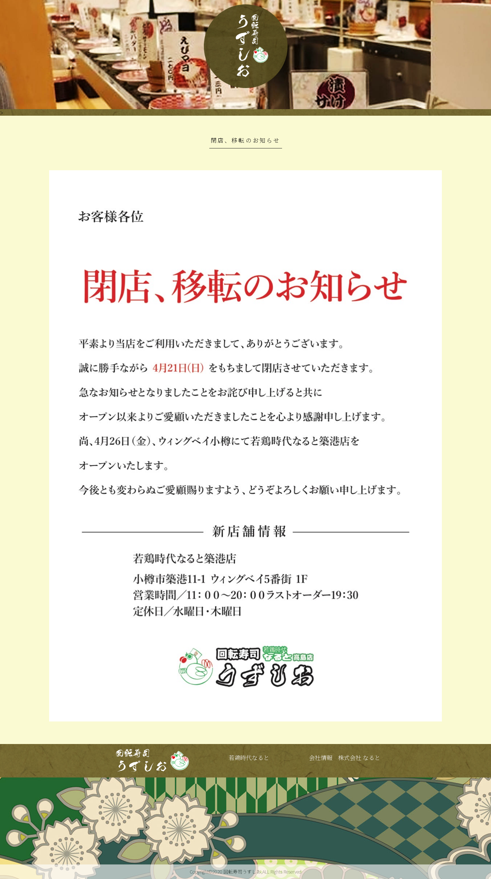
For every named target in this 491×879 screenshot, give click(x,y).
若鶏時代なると (249, 757)
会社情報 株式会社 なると (344, 757)
